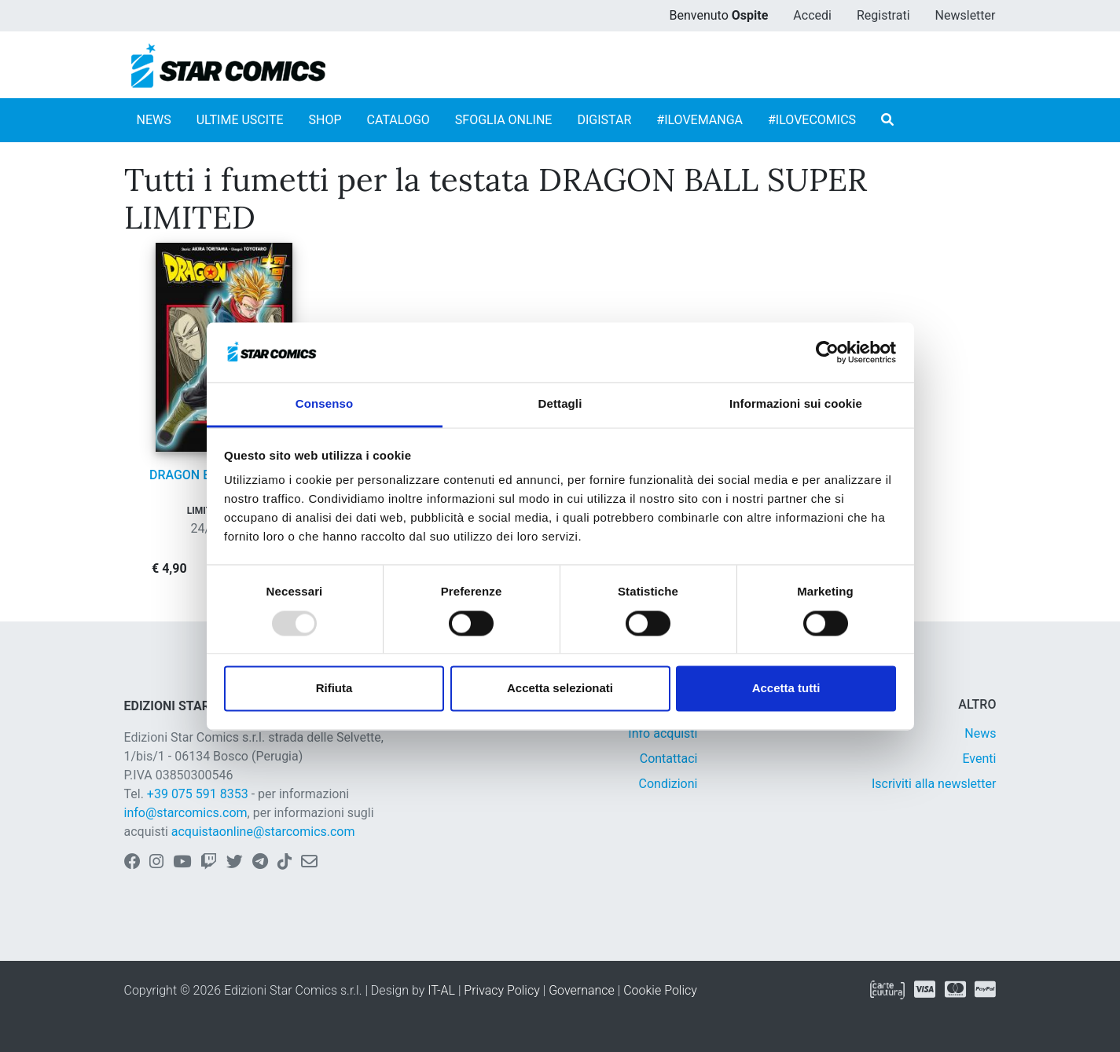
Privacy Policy (501, 990)
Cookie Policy (660, 990)
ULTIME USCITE (240, 119)
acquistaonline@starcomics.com (263, 831)
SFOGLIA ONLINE (504, 119)
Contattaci (669, 758)
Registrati (883, 15)
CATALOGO (398, 119)
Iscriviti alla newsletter (934, 783)
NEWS (154, 119)
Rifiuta (334, 688)
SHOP (325, 119)
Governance (582, 990)
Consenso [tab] (324, 404)
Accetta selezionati (560, 688)
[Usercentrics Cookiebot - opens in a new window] (827, 352)
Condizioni (668, 783)
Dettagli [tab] (560, 404)
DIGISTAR (604, 119)
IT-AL (441, 990)
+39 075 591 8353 (197, 793)
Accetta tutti (786, 688)
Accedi (812, 15)
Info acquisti (662, 733)
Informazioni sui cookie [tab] (795, 404)
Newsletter (965, 15)
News (980, 733)
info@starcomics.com (186, 812)
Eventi (979, 758)
